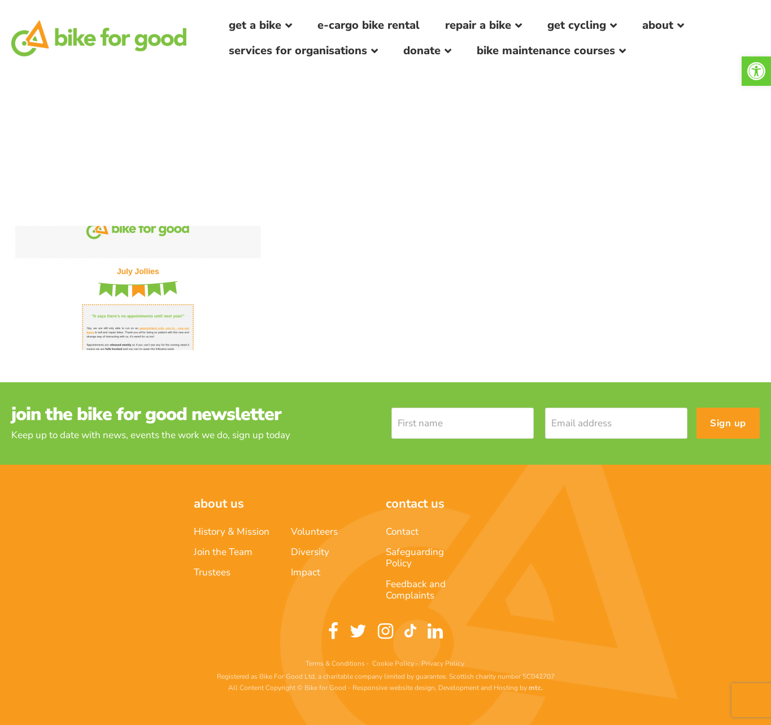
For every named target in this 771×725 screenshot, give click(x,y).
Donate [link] (422, 50)
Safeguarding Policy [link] (415, 557)
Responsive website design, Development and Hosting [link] (435, 687)
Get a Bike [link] (255, 25)
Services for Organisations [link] (298, 50)
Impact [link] (305, 572)
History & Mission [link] (231, 531)
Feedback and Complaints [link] (416, 590)
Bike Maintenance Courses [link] (546, 50)
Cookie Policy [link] (393, 663)
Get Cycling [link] (576, 25)
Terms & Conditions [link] (335, 663)
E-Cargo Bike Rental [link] (368, 25)
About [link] (657, 25)
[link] (756, 71)
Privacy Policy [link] (442, 663)
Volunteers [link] (314, 531)
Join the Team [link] (223, 551)
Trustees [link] (212, 572)
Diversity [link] (310, 551)
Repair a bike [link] (478, 25)
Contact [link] (402, 531)
